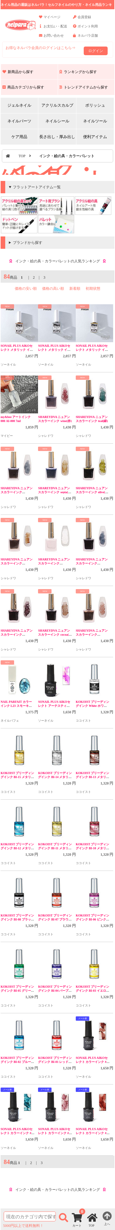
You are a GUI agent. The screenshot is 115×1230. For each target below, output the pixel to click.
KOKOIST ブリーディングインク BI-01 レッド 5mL (55, 1062)
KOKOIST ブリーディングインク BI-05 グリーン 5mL (17, 990)
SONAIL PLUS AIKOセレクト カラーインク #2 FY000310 (54, 1133)
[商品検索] (30, 1216)
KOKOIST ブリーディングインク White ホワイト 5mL (92, 705)
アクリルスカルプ (57, 105)
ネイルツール (95, 121)
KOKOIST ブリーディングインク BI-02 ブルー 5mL (17, 1062)
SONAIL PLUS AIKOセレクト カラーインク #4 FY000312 (92, 1062)
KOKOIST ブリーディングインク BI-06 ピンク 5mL (92, 919)
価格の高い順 (53, 288)
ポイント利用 (85, 29)
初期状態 (93, 288)
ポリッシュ (95, 105)
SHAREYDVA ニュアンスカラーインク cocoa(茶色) (55, 634)
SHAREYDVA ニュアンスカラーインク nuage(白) (54, 563)
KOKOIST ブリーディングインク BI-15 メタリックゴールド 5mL (17, 777)
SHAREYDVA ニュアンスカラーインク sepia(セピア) (54, 492)
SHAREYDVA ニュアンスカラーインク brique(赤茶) (92, 634)
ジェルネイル (19, 105)
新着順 (74, 288)
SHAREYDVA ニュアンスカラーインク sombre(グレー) (17, 492)
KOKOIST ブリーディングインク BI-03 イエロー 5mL (92, 990)
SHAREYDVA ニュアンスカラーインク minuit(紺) (92, 563)
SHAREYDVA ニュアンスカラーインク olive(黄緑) (92, 492)
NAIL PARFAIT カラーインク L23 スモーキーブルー (16, 705)
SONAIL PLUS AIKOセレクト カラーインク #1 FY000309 (92, 1133)
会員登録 (82, 19)
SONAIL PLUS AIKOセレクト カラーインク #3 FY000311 (17, 1133)
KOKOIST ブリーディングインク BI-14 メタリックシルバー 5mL (55, 777)
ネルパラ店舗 (85, 38)
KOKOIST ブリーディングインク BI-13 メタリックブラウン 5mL (92, 777)
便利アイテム (95, 136)
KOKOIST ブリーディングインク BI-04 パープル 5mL (55, 990)
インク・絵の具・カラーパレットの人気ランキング (58, 261)
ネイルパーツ (19, 121)
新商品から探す (17, 72)
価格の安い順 (26, 288)
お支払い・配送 (53, 29)
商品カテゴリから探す (23, 87)
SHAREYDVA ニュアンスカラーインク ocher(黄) (17, 563)
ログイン (95, 51)
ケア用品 (19, 136)
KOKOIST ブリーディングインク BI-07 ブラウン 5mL (55, 919)
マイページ (49, 19)
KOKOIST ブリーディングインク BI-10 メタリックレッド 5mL (92, 848)
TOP (21, 156)
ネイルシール (57, 121)
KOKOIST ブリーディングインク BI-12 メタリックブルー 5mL (17, 848)
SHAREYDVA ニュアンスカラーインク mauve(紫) (17, 634)
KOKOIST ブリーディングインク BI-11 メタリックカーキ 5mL (55, 848)
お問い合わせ (51, 38)
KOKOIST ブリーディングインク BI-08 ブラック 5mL (17, 919)
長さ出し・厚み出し (57, 136)
